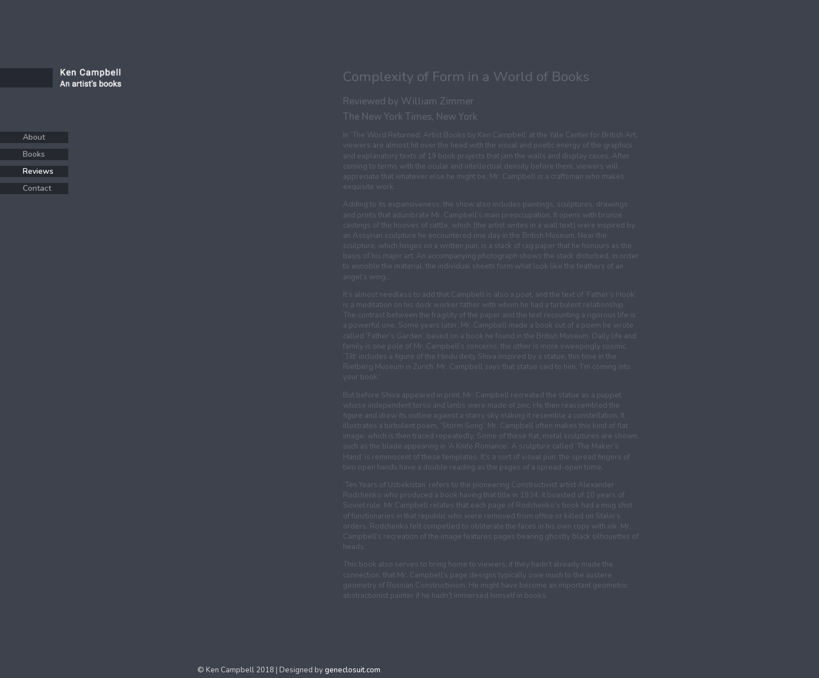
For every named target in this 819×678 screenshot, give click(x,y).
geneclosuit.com (352, 670)
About (34, 137)
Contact (37, 188)
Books (34, 154)
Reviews (38, 171)
